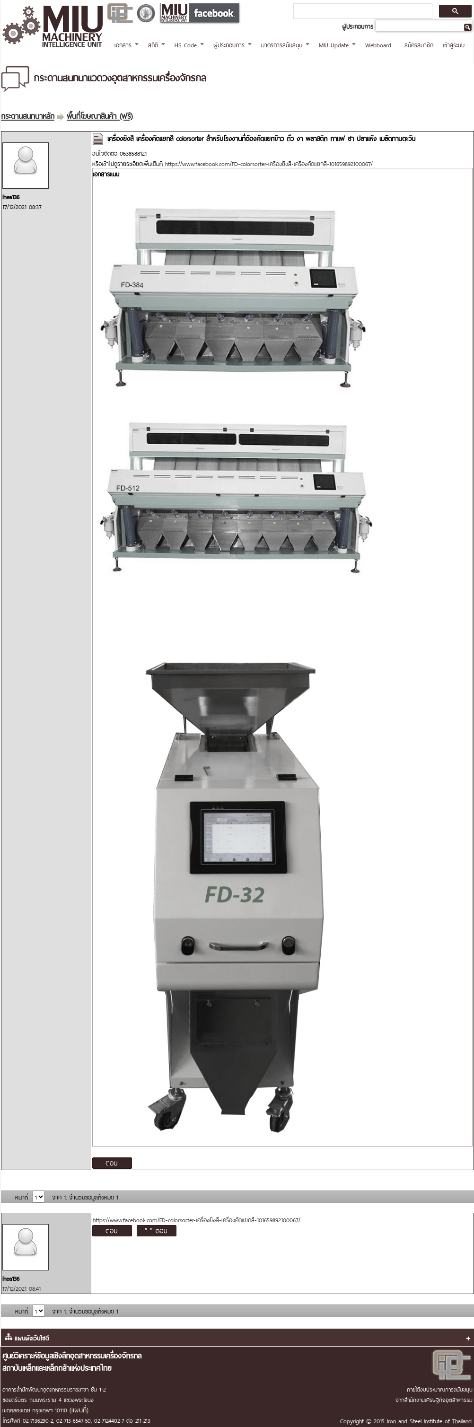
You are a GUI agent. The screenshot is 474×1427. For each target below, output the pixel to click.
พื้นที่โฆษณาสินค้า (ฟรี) (99, 115)
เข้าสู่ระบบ (454, 44)
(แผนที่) (79, 1409)
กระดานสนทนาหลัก (27, 115)
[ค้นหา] (362, 11)
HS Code (186, 44)
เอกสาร (123, 44)
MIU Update (334, 44)
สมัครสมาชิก (418, 44)
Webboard (378, 44)
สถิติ (153, 44)
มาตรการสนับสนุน (281, 44)
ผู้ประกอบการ (229, 44)
